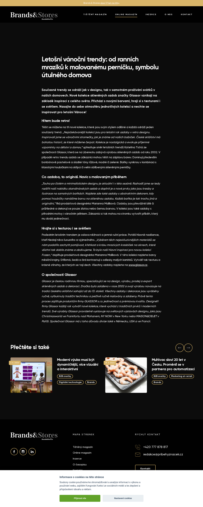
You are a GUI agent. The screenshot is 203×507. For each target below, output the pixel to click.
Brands (91, 382)
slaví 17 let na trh (109, 3)
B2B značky (65, 376)
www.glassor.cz (138, 265)
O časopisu (80, 464)
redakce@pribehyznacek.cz (163, 454)
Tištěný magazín (95, 14)
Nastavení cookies (123, 498)
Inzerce (150, 14)
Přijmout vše (80, 498)
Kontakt (187, 14)
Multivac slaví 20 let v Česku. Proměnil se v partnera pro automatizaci (173, 364)
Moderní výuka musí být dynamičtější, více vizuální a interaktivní (77, 364)
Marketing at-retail (181, 376)
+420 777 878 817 (155, 447)
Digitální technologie (70, 382)
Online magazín (126, 14)
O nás (169, 14)
